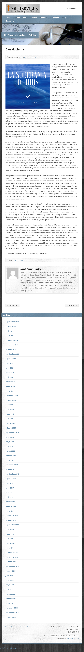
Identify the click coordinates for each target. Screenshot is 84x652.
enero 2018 (9, 460)
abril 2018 (9, 446)
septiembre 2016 (12, 525)
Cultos (25, 18)
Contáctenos (11, 21)
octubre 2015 (10, 562)
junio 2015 (9, 580)
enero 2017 (9, 511)
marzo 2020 (10, 382)
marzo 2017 (10, 502)
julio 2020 (9, 363)
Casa (8, 18)
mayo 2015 (9, 585)
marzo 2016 (10, 543)
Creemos (16, 18)
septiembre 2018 (12, 432)
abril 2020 (9, 377)
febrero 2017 (10, 506)
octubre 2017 (10, 469)
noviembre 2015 (11, 557)
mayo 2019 (9, 414)
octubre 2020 (10, 349)
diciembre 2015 (11, 552)
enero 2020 (9, 391)
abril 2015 (9, 589)
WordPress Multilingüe (8, 648)
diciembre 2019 (11, 396)
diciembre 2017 (11, 465)
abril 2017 (9, 497)
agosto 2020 (10, 359)
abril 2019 (9, 419)
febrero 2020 (10, 386)
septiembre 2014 (12, 612)
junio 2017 (9, 488)
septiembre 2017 (12, 474)
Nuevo (34, 18)
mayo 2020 (9, 372)
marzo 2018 (10, 451)
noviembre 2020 (11, 345)
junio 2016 (9, 529)
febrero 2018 (10, 456)
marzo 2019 (10, 423)
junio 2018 (9, 437)
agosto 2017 (10, 479)
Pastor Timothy (30, 57)
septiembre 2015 (12, 566)
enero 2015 (9, 603)
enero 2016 (9, 548)
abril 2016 (9, 539)
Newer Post (12, 305)
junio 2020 (9, 368)
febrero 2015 (10, 599)
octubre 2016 (10, 520)
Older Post (72, 305)
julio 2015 (9, 576)
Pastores (43, 18)
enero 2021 (9, 336)
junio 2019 (9, 409)
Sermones (55, 18)
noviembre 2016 (11, 516)
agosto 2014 (10, 617)
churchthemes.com (72, 638)
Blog (64, 18)
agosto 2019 (10, 400)
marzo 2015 (10, 594)
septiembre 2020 (12, 354)
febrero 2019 (10, 428)
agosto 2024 (10, 326)
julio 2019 (9, 405)
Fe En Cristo (18, 260)
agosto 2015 (10, 571)
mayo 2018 (9, 442)
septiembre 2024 (12, 322)
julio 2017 (9, 483)
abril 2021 (9, 331)
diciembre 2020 (11, 340)
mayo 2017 (9, 492)
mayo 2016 (9, 534)
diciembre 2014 (11, 608)
